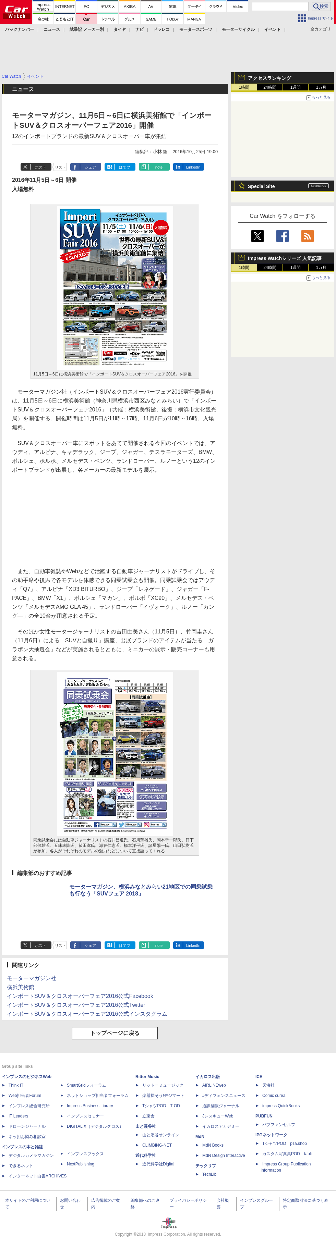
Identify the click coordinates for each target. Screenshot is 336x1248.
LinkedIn (193, 167)
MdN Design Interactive (223, 1155)
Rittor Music (147, 1076)
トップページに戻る (115, 1033)
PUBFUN (264, 1116)
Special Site (261, 186)
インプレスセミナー (85, 1116)
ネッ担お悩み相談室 (27, 1136)
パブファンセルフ (278, 1124)
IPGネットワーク (271, 1135)
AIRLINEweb (214, 1085)
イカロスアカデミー (220, 1126)
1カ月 (321, 87)
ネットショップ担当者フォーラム (98, 1095)
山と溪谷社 (145, 1126)
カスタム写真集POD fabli (287, 1153)
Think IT (16, 1085)
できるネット (21, 1165)
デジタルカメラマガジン (31, 1155)
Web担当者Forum (25, 1095)
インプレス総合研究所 (29, 1105)
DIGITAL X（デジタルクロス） (95, 1126)
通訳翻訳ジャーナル (220, 1105)
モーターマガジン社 (31, 978)
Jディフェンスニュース (223, 1095)
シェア (90, 167)
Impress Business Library (90, 1105)
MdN (199, 1136)
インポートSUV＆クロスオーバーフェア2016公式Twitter (76, 1005)
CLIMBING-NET (157, 1145)
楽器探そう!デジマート (163, 1095)
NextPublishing (80, 1164)
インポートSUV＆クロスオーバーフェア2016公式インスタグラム (87, 1014)
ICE (258, 1076)
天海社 (268, 1085)
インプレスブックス (85, 1153)
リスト (60, 167)
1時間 (244, 87)
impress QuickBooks (281, 1105)
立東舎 (148, 1116)
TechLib (209, 1174)
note (159, 167)
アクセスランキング (269, 78)
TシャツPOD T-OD (161, 1105)
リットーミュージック (162, 1085)
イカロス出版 (207, 1076)
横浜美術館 (20, 987)
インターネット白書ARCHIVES (38, 1176)
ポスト (40, 167)
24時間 (269, 87)
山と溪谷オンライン (160, 1135)
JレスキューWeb (217, 1116)
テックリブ (205, 1165)
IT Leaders (18, 1116)
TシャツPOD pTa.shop (284, 1143)
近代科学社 (145, 1155)
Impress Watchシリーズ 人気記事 (285, 258)
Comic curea (273, 1095)
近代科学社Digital (158, 1164)
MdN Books (213, 1145)
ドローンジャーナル (27, 1126)
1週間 (295, 87)
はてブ (124, 167)
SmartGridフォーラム (86, 1085)
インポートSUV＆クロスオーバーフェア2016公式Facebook (80, 996)
